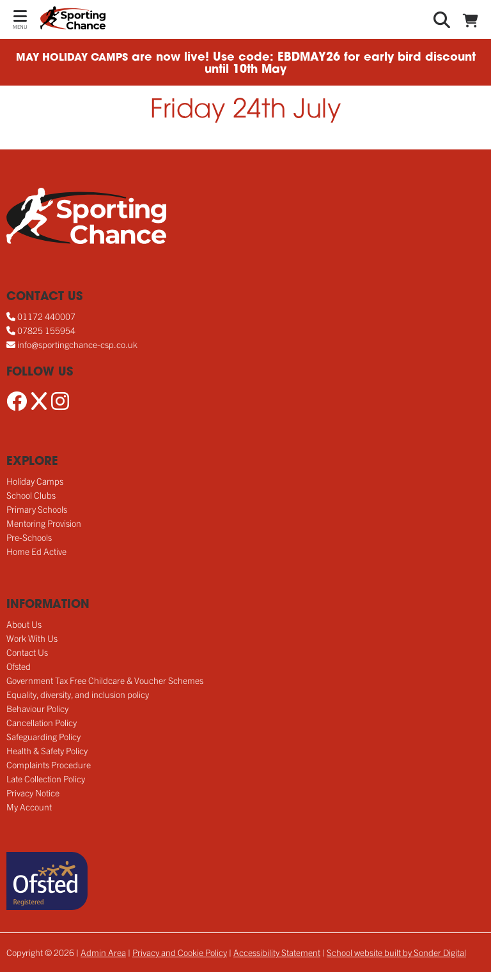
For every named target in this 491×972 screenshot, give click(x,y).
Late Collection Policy (45, 778)
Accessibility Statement (276, 952)
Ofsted (18, 666)
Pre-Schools (29, 537)
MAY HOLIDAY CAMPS (72, 58)
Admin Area (103, 952)
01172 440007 (46, 316)
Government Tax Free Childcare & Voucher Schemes (104, 680)
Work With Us (32, 638)
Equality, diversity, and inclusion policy (77, 694)
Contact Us (27, 652)
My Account (29, 806)
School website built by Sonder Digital (396, 952)
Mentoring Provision (43, 523)
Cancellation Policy (41, 722)
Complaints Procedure (48, 764)
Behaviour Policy (37, 708)
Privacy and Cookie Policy (179, 952)
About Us (24, 624)
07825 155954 (46, 330)
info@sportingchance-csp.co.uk (77, 344)
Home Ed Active (36, 551)
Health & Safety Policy (47, 750)
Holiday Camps (34, 481)
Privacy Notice (32, 792)
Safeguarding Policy (43, 736)
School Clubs (31, 495)
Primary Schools (36, 509)
